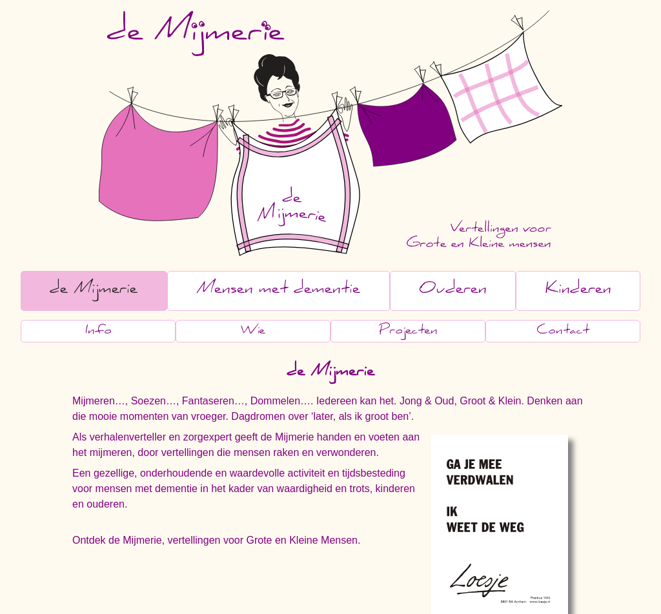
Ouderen (453, 290)
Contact (562, 331)
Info (98, 331)
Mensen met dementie (278, 290)
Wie (253, 331)
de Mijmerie (93, 290)
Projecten (408, 331)
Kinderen (578, 290)
